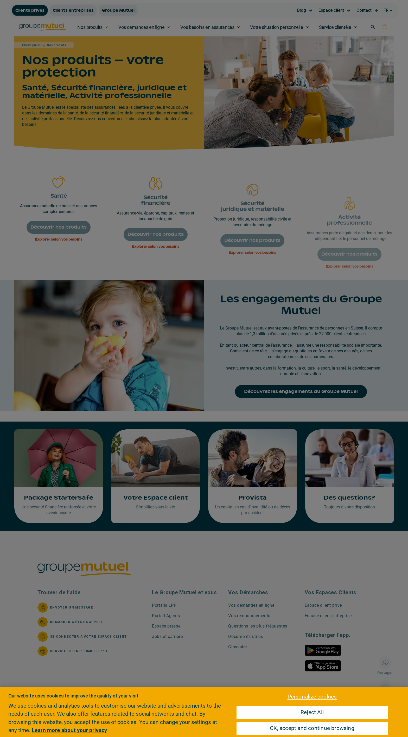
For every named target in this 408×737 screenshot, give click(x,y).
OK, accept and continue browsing (312, 728)
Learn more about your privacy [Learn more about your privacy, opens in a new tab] (69, 730)
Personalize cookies (312, 697)
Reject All (312, 712)
